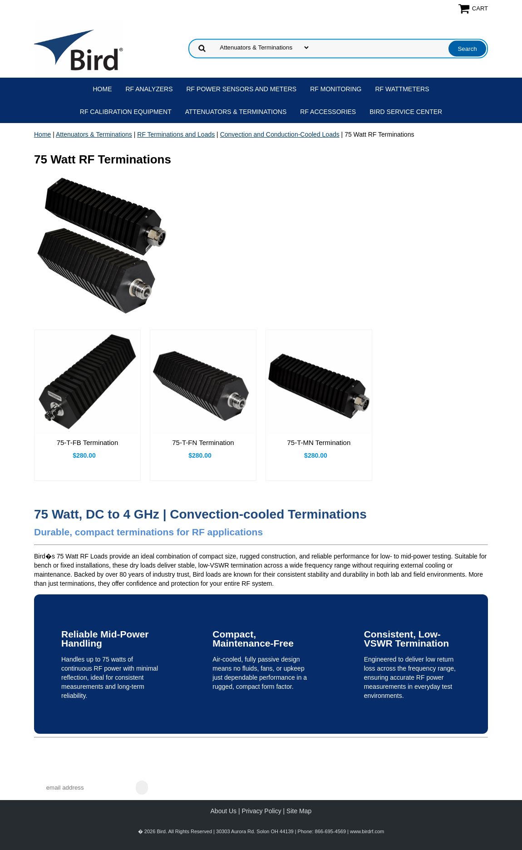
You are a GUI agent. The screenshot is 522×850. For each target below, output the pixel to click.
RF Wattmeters (402, 89)
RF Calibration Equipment (126, 111)
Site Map (298, 811)
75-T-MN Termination (319, 442)
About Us (224, 811)
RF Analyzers (149, 89)
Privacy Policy (261, 811)
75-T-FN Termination (203, 442)
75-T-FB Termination (87, 442)
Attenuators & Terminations (236, 111)
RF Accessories (328, 111)
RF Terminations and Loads (176, 134)
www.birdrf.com (367, 831)
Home (102, 89)
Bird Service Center (405, 111)
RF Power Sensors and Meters (242, 89)
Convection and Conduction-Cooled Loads (280, 134)
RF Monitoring (335, 89)
